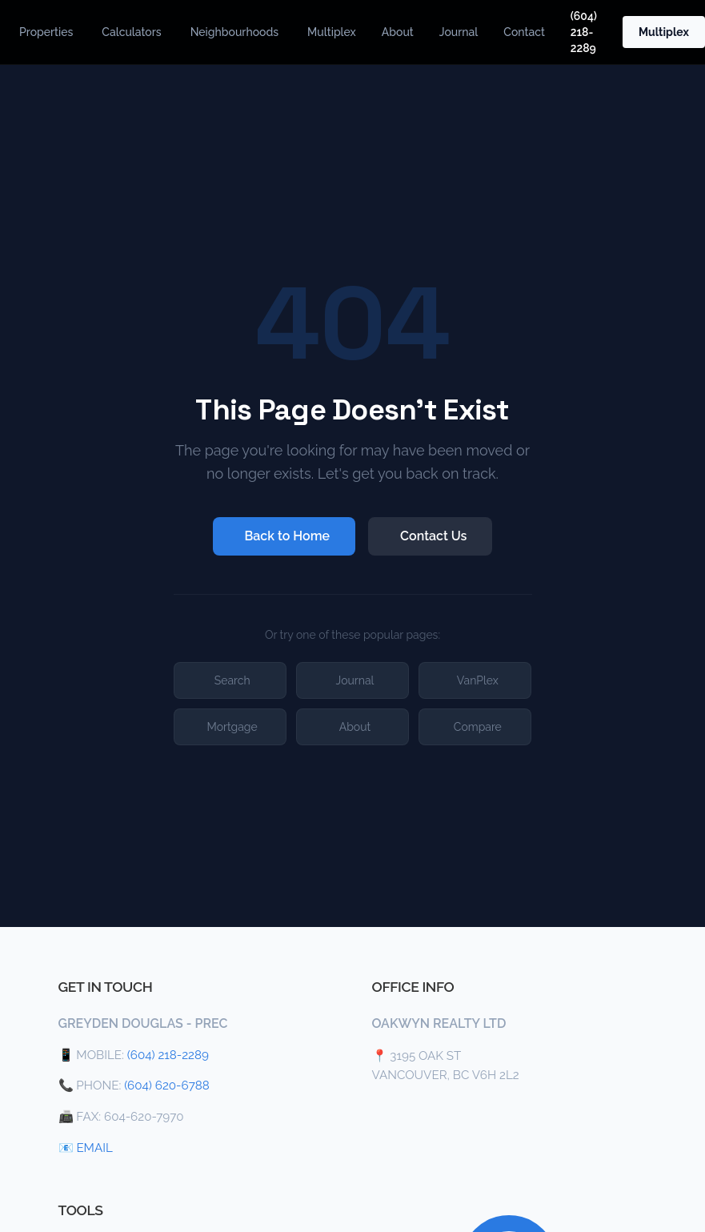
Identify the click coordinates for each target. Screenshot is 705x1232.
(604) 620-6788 (167, 1085)
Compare (478, 726)
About (398, 32)
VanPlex (478, 680)
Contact (524, 32)
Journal (459, 32)
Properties (46, 32)
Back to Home (287, 536)
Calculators (131, 32)
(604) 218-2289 (584, 32)
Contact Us (433, 536)
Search (232, 680)
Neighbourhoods (234, 32)
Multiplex (331, 32)
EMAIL (94, 1148)
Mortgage (232, 726)
